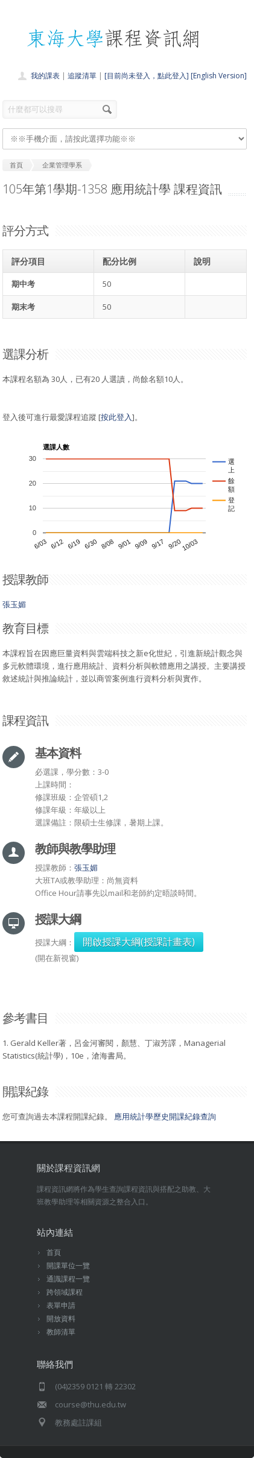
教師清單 (60, 1332)
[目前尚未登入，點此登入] (146, 75)
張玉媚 (14, 604)
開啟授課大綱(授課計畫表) (139, 941)
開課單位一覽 (68, 1265)
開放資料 (60, 1318)
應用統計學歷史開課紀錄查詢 (165, 1116)
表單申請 (60, 1305)
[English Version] (219, 75)
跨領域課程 (64, 1292)
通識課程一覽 (68, 1279)
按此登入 (116, 416)
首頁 (53, 1252)
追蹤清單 (82, 75)
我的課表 (45, 75)
